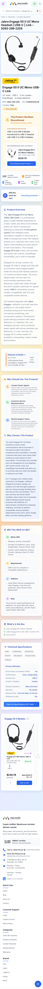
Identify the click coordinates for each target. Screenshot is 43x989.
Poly (4, 964)
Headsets (11, 17)
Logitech (6, 972)
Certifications (16, 651)
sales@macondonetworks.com (18, 856)
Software (8, 660)
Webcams (6, 952)
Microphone (18, 655)
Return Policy (8, 923)
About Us (6, 899)
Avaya (5, 976)
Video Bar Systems (10, 935)
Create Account (9, 919)
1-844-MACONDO (33, 850)
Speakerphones (9, 948)
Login (5, 915)
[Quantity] (11, 783)
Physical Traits (30, 655)
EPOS (5, 981)
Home (3, 17)
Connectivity (29, 651)
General (7, 655)
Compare (27, 753)
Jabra (5, 968)
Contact (6, 903)
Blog (4, 895)
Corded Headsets (24, 17)
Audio (7, 651)
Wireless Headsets (10, 940)
